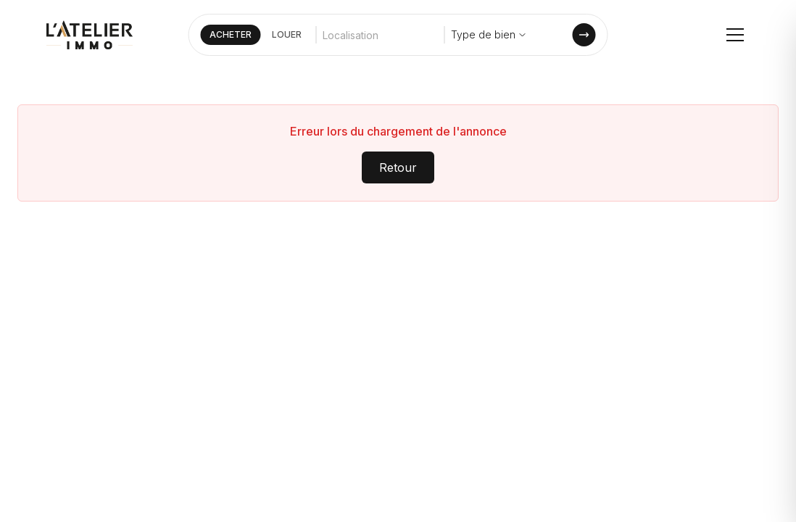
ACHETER (231, 34)
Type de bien (489, 34)
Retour (398, 167)
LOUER (287, 34)
